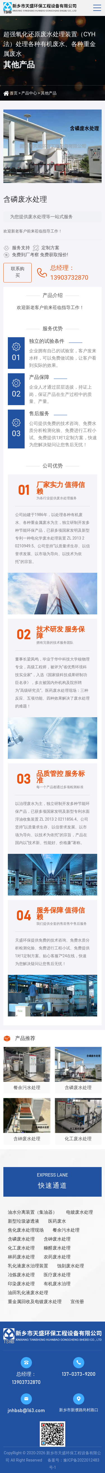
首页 (14, 93)
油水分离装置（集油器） (32, 1212)
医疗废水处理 (57, 1274)
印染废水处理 (21, 1283)
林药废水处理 (21, 1257)
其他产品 (49, 93)
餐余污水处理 (66, 1230)
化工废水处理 (21, 1248)
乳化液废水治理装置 (28, 1265)
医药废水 (57, 1221)
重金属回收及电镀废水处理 (35, 1301)
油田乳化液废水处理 (28, 1292)
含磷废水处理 (21, 1239)
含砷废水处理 (57, 1239)
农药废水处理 (57, 1257)
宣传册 (77, 1301)
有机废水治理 (57, 1283)
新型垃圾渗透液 (23, 1221)
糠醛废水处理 (57, 1248)
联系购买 (17, 272)
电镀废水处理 (79, 1212)
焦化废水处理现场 (26, 1230)
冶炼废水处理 (21, 1274)
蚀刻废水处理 (70, 1265)
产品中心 (29, 93)
